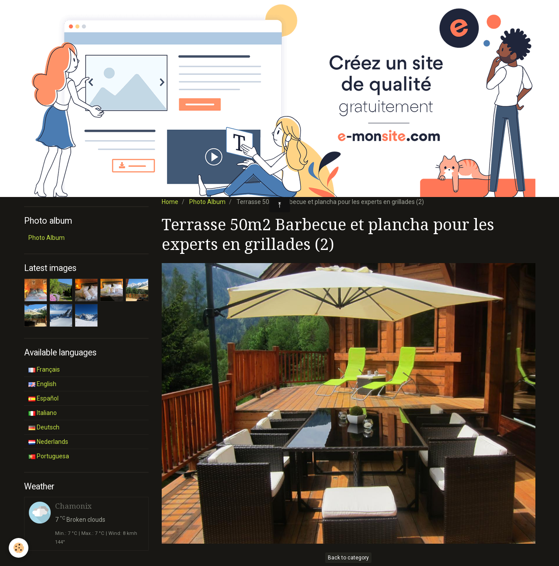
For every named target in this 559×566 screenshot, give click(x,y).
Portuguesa (48, 456)
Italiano (42, 412)
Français (44, 369)
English (42, 383)
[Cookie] (18, 548)
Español (43, 398)
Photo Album (207, 201)
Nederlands (48, 441)
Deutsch (43, 427)
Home (170, 201)
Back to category (348, 558)
